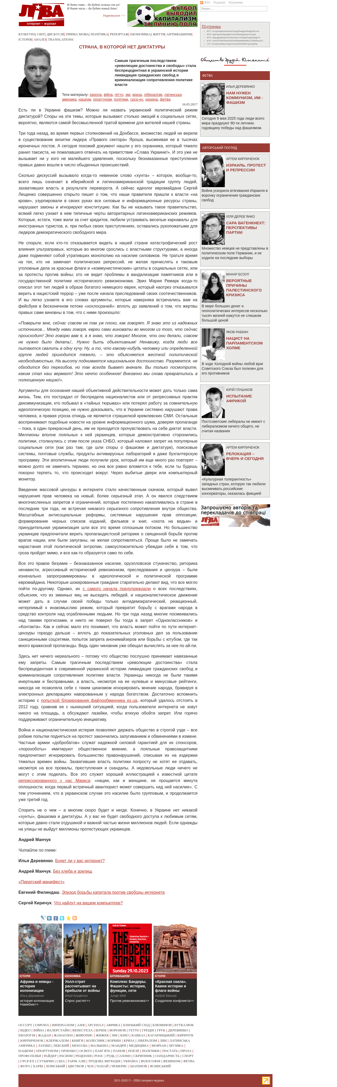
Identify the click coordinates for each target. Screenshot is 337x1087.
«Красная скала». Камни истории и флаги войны (171, 986)
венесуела (82, 1030)
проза (185, 1051)
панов (119, 1051)
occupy (25, 1025)
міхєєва (80, 1045)
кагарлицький (161, 1035)
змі (127, 95)
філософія (150, 1061)
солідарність (167, 1056)
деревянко (178, 1030)
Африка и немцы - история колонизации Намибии (36, 988)
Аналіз (39, 39)
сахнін (124, 1056)
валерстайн (58, 1030)
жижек (102, 1035)
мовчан (158, 1045)
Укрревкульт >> (114, 15)
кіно (124, 1035)
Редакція (219, 2)
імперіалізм (63, 1025)
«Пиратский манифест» (41, 882)
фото (25, 1066)
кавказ (138, 1035)
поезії (133, 1051)
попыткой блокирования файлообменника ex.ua (89, 700)
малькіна (99, 1045)
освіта (85, 1051)
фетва (165, 99)
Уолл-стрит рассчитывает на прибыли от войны (82, 986)
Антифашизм (179, 34)
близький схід (136, 1025)
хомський (55, 1066)
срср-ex (136, 99)
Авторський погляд (219, 148)
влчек (101, 1030)
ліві (163, 1040)
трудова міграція (104, 1061)
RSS (205, 2)
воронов (118, 1030)
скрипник (142, 1056)
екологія (26, 1035)
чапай (102, 1066)
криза (137, 95)
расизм (65, 1056)
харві (38, 1066)
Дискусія (55, 34)
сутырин (45, 1061)
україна (151, 99)
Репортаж (119, 34)
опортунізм (102, 99)
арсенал (95, 1025)
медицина (139, 1045)
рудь (110, 1056)
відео (25, 1030)
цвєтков (76, 1066)
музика (176, 1045)
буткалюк (184, 1025)
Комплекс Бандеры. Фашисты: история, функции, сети (128, 986)
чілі (90, 1066)
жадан (44, 1035)
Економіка (140, 34)
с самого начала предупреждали (117, 588)
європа (96, 95)
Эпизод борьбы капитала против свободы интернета (113, 892)
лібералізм (153, 95)
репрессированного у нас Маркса (54, 780)
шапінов (138, 1066)
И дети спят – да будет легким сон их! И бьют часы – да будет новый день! (93, 6)
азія (81, 1025)
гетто (119, 95)
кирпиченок (31, 1040)
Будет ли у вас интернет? (80, 860)
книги (77, 1040)
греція (148, 1030)
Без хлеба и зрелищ (72, 871)
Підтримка (236, 2)
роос (99, 1056)
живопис (84, 1035)
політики (121, 99)
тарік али (77, 1061)
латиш (44, 1045)
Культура (26, 34)
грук (161, 1030)
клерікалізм (57, 1040)
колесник (95, 1040)
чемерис (119, 1066)
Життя (159, 34)
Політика (99, 34)
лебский (61, 1045)
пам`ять (102, 1051)
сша (61, 1061)
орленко (69, 1051)
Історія (25, 39)
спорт (188, 1056)
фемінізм (171, 1061)
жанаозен (63, 1035)
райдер (50, 1056)
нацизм (84, 99)
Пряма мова (77, 34)
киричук (185, 1035)
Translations (60, 39)
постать (170, 1051)
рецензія (84, 1056)
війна (108, 95)
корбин (114, 1040)
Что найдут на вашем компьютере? (88, 903)
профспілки (29, 1056)
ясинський (160, 1066)
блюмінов (162, 1025)
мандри (118, 1045)
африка (113, 1025)
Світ (41, 34)
